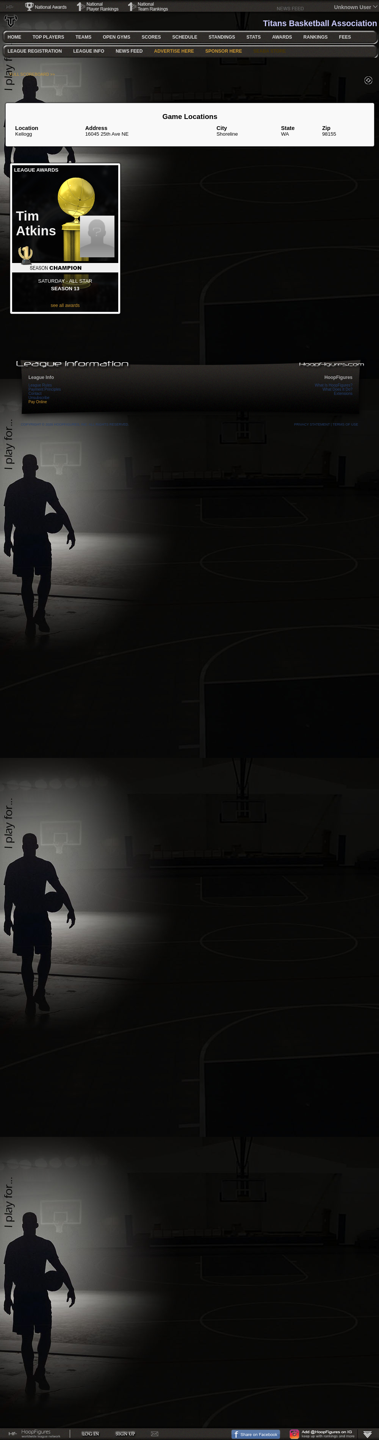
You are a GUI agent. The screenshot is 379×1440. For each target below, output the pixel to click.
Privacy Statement (312, 424)
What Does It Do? (337, 389)
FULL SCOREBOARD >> (32, 74)
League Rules (40, 385)
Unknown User (352, 7)
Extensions (343, 393)
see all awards (65, 305)
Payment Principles (44, 389)
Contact (34, 393)
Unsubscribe (39, 398)
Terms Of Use (345, 424)
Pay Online (37, 402)
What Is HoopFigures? (334, 385)
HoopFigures (338, 377)
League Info (41, 377)
